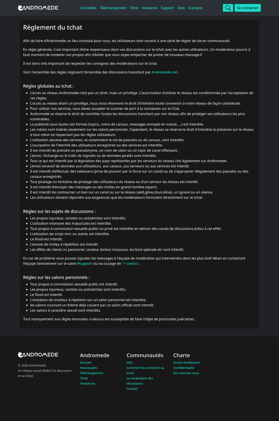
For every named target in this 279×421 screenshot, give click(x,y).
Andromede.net (164, 72)
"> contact (130, 263)
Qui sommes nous (186, 373)
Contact (132, 389)
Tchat (84, 378)
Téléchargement (91, 373)
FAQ (130, 362)
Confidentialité (183, 368)
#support (84, 263)
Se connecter (247, 7)
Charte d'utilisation (186, 362)
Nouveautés (88, 368)
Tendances (87, 383)
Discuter (86, 362)
